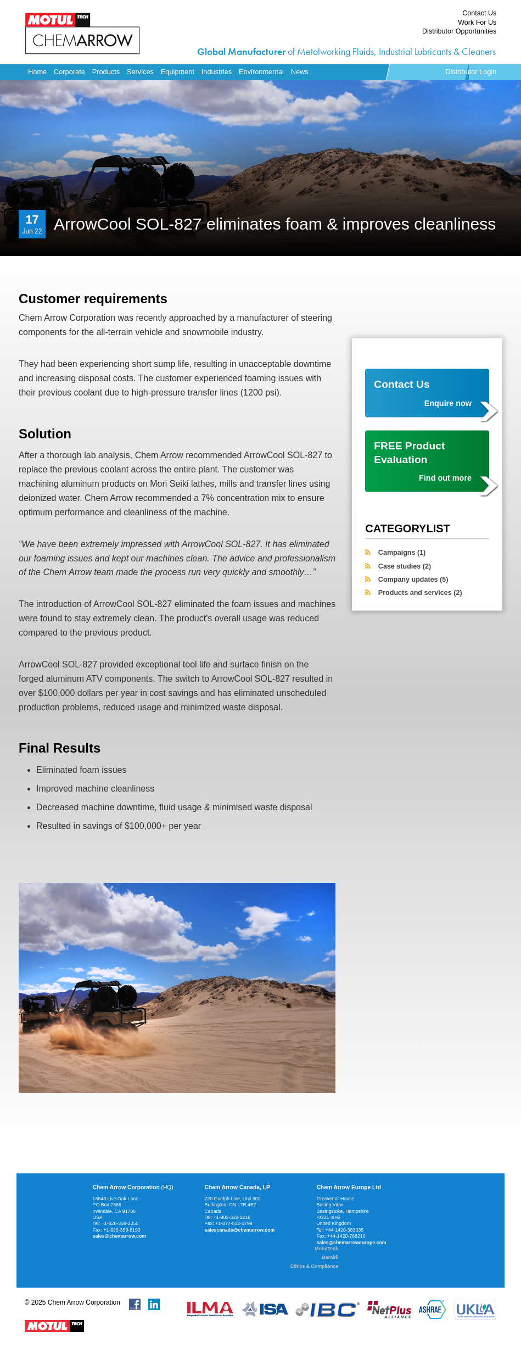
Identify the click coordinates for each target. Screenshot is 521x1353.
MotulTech (326, 1248)
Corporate (69, 72)
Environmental (261, 72)
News (300, 72)
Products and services (420, 593)
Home (37, 72)
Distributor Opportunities (459, 31)
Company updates (413, 579)
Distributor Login (470, 72)
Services (140, 72)
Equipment (177, 72)
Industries (216, 72)
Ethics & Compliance (314, 1266)
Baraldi (330, 1257)
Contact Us (479, 13)
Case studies (404, 566)
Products (106, 72)
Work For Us (477, 22)
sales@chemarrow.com (120, 1236)
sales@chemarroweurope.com (351, 1242)
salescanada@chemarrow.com (240, 1230)
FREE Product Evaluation (423, 461)
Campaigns (401, 552)
